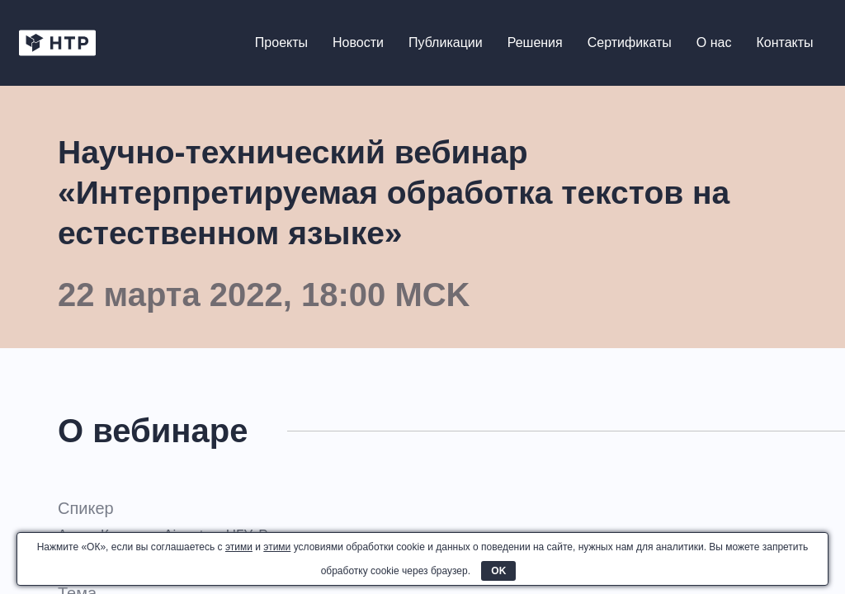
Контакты (784, 43)
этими (239, 547)
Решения (534, 43)
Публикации (445, 43)
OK (498, 571)
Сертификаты (629, 43)
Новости (358, 43)
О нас (713, 43)
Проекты (280, 43)
